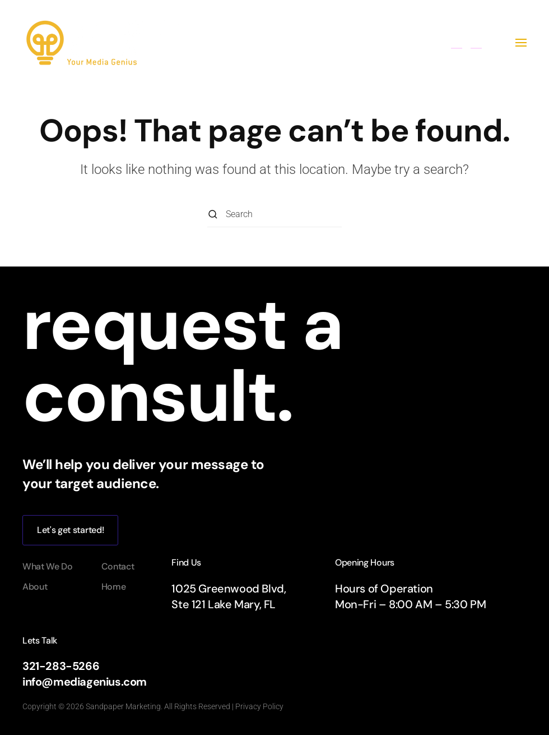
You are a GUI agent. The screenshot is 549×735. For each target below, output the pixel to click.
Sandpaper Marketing (123, 706)
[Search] (274, 214)
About (34, 586)
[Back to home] (108, 42)
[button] (521, 42)
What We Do (47, 566)
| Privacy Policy (256, 706)
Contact (117, 566)
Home (113, 586)
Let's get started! (70, 530)
